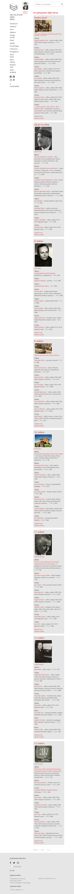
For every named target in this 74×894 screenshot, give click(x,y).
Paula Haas (38, 797)
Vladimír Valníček (40, 281)
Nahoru (35, 850)
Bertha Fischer (39, 377)
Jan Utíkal (37, 585)
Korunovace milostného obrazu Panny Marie (48, 454)
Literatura (13, 49)
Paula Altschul (39, 50)
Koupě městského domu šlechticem (46, 168)
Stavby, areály (12, 36)
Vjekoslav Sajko (39, 833)
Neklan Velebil (39, 301)
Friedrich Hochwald (40, 805)
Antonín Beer (38, 291)
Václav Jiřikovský (39, 318)
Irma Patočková (39, 401)
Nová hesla (12, 56)
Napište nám (13, 66)
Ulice (12, 29)
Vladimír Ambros (25, 12)
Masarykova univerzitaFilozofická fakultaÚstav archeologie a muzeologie (20, 881)
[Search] (48, 4)
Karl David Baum (39, 822)
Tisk (48, 850)
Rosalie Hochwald (40, 475)
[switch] (11, 866)
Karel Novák (38, 416)
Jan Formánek (38, 385)
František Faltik (39, 360)
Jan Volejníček (38, 518)
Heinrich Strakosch (40, 368)
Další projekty (13, 71)
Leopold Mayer (39, 59)
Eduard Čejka (38, 729)
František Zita (38, 713)
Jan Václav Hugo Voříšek (42, 575)
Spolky (12, 43)
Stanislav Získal (39, 208)
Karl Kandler (38, 201)
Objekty (13, 32)
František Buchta (39, 617)
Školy (12, 40)
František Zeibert (40, 696)
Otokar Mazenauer (40, 392)
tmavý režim (17, 867)
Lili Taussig (38, 78)
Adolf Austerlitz (39, 499)
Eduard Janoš (38, 227)
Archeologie (13, 46)
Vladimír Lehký (39, 607)
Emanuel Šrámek (39, 492)
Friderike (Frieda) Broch (41, 675)
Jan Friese (37, 814)
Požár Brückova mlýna (41, 286)
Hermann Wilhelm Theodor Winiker (45, 790)
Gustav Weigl (38, 308)
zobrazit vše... (38, 116)
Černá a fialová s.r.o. (16, 890)
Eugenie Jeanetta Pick (41, 40)
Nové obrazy (12, 61)
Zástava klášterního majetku (43, 157)
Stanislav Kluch (39, 97)
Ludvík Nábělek (39, 509)
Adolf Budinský (39, 327)
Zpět (42, 850)
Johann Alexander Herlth (42, 191)
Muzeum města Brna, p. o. (47, 878)
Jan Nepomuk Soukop (41, 465)
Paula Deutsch (39, 592)
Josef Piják (37, 705)
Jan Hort (37, 624)
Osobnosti (13, 24)
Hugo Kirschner (39, 600)
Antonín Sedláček (40, 220)
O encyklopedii (13, 85)
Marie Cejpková (39, 88)
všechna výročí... (39, 118)
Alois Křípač (38, 69)
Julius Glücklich (39, 484)
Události (13, 26)
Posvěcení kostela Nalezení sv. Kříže (45, 180)
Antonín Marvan (39, 409)
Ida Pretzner (38, 686)
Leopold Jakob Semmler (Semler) (44, 273)
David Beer (37, 669)
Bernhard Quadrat (40, 783)
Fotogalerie (13, 52)
